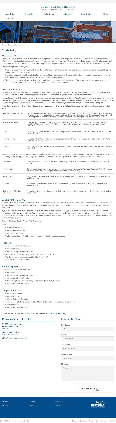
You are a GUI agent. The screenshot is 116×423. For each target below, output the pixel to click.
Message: (65, 364)
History (57, 405)
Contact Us (10, 18)
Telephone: (65, 344)
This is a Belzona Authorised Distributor (98, 404)
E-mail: (64, 335)
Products (29, 14)
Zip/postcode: (66, 354)
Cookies (103, 421)
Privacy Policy (94, 421)
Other (106, 14)
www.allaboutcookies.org (56, 313)
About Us (9, 14)
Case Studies (86, 14)
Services (5, 405)
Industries (67, 14)
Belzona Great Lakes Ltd (57, 8)
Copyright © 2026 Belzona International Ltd (15, 421)
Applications (48, 14)
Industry (31, 405)
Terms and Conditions (79, 421)
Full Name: (65, 325)
